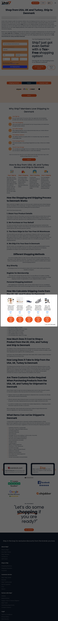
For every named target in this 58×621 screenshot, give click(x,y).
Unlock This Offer (10, 319)
